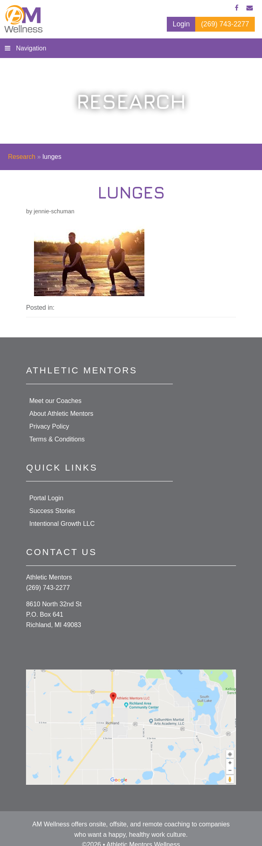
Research (21, 156)
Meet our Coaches (55, 400)
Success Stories (52, 510)
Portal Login (46, 498)
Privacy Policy (49, 426)
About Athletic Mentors (61, 413)
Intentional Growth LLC (62, 523)
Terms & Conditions (57, 439)
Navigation (31, 48)
